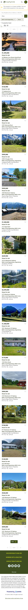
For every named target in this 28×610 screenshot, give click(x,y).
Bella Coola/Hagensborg (7, 19)
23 (23, 252)
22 (23, 150)
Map (4, 25)
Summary (7, 25)
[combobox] (14, 12)
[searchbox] (13, 13)
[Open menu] (1, 2)
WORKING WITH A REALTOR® (14, 557)
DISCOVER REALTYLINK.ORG (14, 553)
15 (23, 83)
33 (23, 523)
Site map (14, 572)
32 (23, 489)
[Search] (22, 2)
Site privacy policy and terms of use (14, 598)
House (19, 19)
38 (23, 117)
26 (23, 218)
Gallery (1, 25)
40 (23, 49)
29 (23, 184)
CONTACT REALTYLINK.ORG (14, 561)
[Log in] (25, 2)
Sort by (23, 25)
